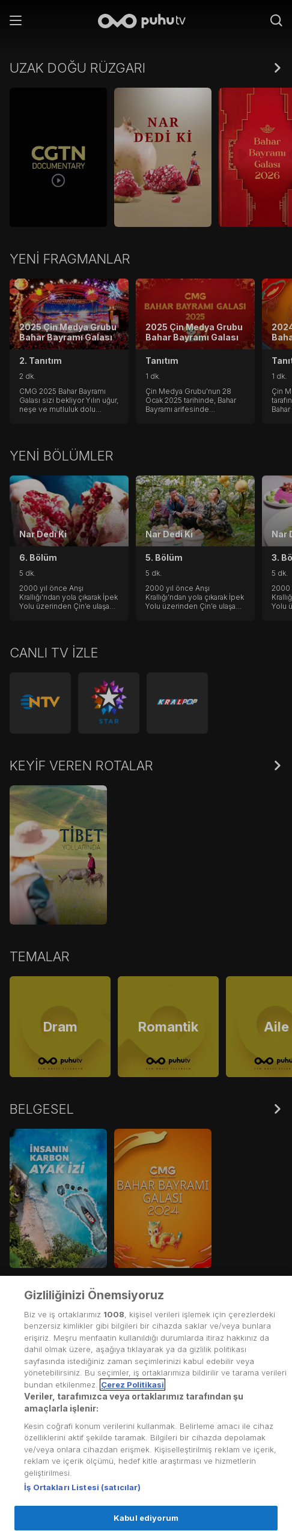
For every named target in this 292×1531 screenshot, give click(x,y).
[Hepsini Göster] (277, 68)
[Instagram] (227, 1451)
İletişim (24, 1470)
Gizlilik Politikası (43, 1382)
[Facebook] (201, 1451)
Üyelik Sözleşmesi (49, 1353)
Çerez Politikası (43, 1412)
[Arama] (276, 21)
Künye (23, 1500)
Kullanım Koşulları (47, 1323)
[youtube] (260, 1451)
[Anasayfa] (146, 22)
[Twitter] (176, 1451)
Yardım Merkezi (43, 1441)
